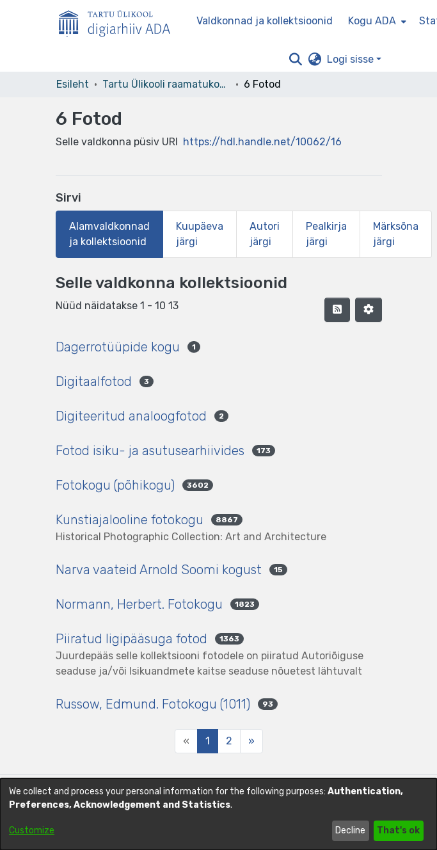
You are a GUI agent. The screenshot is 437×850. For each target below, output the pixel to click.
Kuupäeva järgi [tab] (199, 234)
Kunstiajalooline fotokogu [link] (129, 519)
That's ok (398, 830)
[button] (296, 59)
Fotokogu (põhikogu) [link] (115, 485)
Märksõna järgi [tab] (395, 234)
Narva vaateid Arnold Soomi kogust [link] (159, 569)
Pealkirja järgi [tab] (326, 234)
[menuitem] (376, 21)
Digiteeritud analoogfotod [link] (131, 416)
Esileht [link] (72, 84)
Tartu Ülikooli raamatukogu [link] (166, 84)
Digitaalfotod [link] (94, 381)
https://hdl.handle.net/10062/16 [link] (262, 142)
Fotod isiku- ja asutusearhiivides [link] (150, 450)
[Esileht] (120, 21)
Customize (31, 830)
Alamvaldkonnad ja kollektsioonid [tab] (109, 234)
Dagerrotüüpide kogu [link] (118, 347)
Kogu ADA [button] (372, 21)
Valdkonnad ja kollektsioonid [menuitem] (264, 21)
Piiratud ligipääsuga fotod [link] (131, 638)
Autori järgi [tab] (265, 234)
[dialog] (218, 814)
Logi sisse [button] (351, 59)
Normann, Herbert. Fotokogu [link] (139, 604)
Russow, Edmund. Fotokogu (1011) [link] (153, 704)
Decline (350, 830)
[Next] (251, 741)
